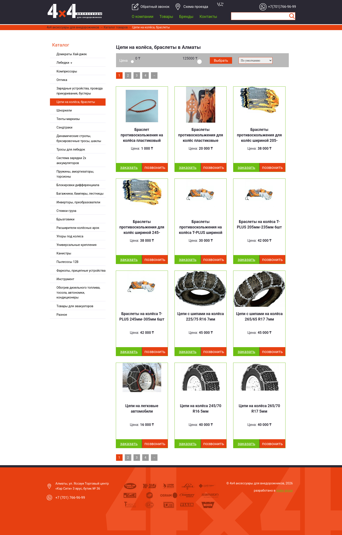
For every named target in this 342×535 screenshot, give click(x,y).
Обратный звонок (153, 7)
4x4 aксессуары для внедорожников (73, 27)
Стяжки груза (66, 211)
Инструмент (65, 279)
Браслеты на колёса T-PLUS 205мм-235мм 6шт (259, 224)
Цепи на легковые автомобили (141, 408)
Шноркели (64, 110)
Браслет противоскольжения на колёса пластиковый (142, 135)
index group (284, 490)
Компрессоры (66, 71)
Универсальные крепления (76, 245)
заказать (129, 167)
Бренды (186, 16)
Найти (292, 16)
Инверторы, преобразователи (78, 202)
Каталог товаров (116, 27)
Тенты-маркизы (68, 119)
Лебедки (64, 63)
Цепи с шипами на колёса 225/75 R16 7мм (200, 316)
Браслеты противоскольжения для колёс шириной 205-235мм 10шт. (259, 137)
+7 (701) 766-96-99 (70, 498)
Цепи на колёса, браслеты (151, 27)
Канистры (63, 253)
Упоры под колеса (69, 236)
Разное (61, 315)
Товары (166, 16)
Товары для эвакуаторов (74, 306)
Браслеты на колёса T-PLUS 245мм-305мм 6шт (141, 316)
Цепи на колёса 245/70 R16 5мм (200, 408)
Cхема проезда (195, 7)
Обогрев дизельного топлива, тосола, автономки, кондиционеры (78, 293)
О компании (142, 16)
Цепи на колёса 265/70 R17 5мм (259, 408)
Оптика (61, 80)
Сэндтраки (64, 127)
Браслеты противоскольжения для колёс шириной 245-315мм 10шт (141, 229)
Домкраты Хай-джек (71, 54)
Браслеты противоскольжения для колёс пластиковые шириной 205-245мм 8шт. (200, 140)
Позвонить (154, 167)
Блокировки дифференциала (77, 185)
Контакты (208, 16)
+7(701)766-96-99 (281, 7)
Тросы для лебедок (70, 149)
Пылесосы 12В (67, 262)
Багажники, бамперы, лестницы (80, 193)
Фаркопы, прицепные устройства (81, 271)
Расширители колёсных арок (77, 228)
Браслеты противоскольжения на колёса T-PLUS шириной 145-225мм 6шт (200, 229)
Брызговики (65, 219)
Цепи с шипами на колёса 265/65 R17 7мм (259, 316)
